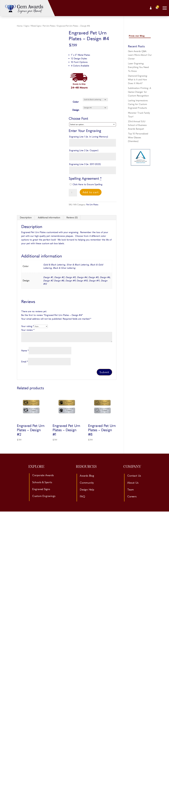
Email (24, 361)
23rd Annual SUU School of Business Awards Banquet (137, 125)
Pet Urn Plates (49, 26)
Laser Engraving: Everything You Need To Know (138, 67)
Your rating (27, 326)
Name (25, 350)
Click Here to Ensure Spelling (86, 184)
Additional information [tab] (49, 217)
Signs (26, 26)
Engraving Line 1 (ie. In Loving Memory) (88, 136)
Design (75, 110)
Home (19, 26)
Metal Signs (36, 26)
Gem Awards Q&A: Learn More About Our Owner (140, 55)
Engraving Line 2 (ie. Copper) (83, 150)
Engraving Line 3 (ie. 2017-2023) (85, 164)
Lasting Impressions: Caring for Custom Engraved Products (138, 104)
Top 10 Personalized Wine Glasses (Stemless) (138, 137)
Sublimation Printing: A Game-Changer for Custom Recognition (139, 92)
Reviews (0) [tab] (72, 217)
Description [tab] (26, 217)
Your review (27, 330)
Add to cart (91, 192)
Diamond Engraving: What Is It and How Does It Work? (138, 80)
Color (76, 102)
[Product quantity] (73, 193)
